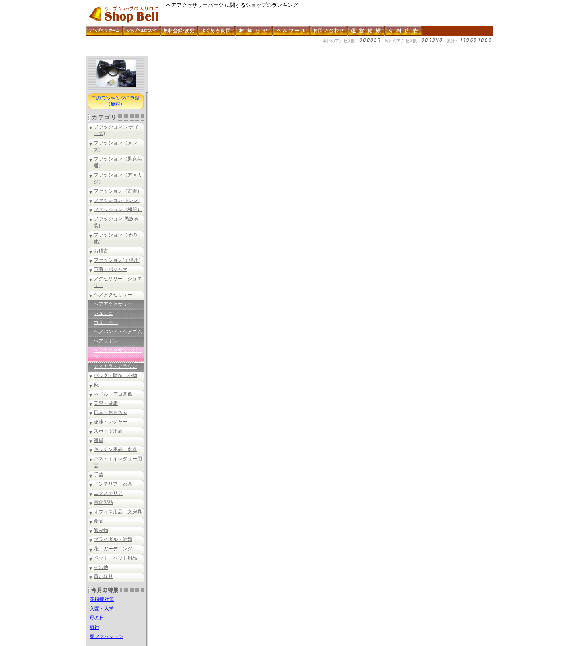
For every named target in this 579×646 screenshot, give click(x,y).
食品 (98, 521)
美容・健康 (106, 403)
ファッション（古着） (118, 191)
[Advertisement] (232, 53)
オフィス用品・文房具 (118, 512)
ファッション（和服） (118, 209)
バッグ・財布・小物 (115, 375)
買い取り (103, 576)
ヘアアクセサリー (113, 294)
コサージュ (106, 322)
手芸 (98, 475)
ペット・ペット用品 (115, 558)
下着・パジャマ (110, 269)
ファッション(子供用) (117, 260)
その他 (101, 567)
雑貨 (98, 440)
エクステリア (108, 493)
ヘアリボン (106, 341)
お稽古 (101, 251)
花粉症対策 (102, 599)
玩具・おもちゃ (110, 412)
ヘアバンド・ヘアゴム (118, 331)
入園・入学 (102, 608)
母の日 (97, 618)
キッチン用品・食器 (115, 449)
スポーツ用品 (108, 431)
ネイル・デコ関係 (113, 394)
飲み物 (101, 530)
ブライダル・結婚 (113, 539)
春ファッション (106, 636)
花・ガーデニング (113, 549)
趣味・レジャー (110, 422)
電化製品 (103, 502)
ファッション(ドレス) (117, 200)
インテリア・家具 (113, 484)
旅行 (94, 627)
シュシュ (103, 313)
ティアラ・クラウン (115, 366)
